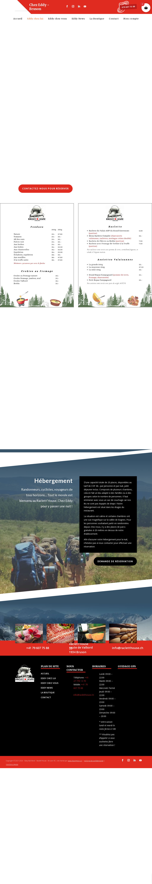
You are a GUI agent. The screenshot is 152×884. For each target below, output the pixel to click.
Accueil (17, 19)
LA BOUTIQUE (48, 696)
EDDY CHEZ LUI (48, 681)
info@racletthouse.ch (83, 698)
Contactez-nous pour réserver (45, 192)
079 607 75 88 (125, 7)
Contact (114, 19)
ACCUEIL (45, 677)
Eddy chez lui (35, 19)
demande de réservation (115, 565)
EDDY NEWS (47, 691)
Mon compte (131, 19)
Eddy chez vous (57, 19)
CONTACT (46, 701)
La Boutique (97, 19)
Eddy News (78, 19)
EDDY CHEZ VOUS (49, 686)
